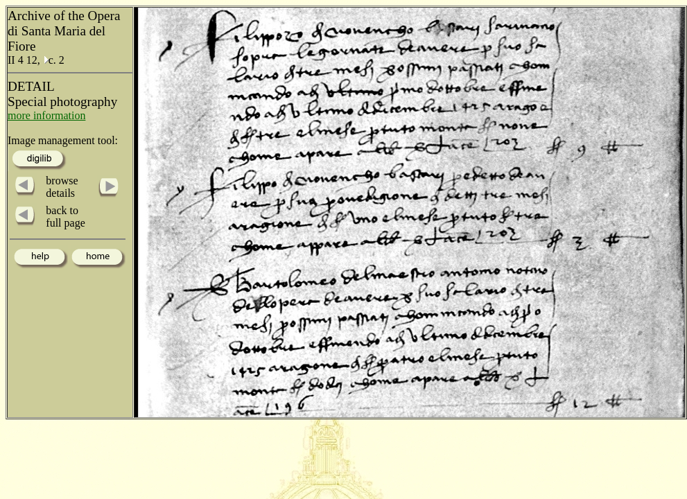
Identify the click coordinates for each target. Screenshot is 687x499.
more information (46, 115)
